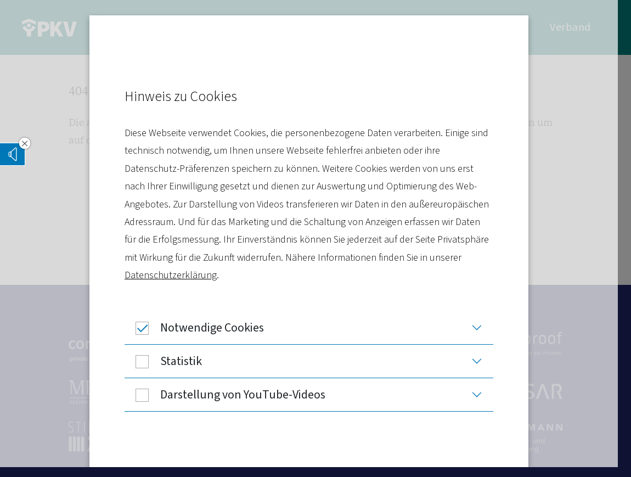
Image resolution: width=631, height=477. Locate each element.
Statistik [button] (170, 361)
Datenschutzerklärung (177, 275)
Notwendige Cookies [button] (201, 327)
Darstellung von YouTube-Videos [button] (231, 394)
